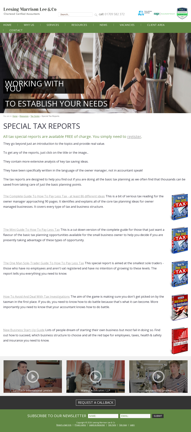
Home (7, 25)
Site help (112, 425)
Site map (123, 425)
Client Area (156, 25)
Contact (16, 30)
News (103, 25)
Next (186, 73)
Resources (79, 25)
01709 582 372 (115, 14)
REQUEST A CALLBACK (95, 402)
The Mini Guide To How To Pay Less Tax (31, 230)
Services (53, 25)
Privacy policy (80, 425)
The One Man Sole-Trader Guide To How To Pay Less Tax (43, 263)
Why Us (29, 25)
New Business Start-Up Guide (24, 330)
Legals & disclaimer (97, 425)
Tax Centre (35, 116)
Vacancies (127, 25)
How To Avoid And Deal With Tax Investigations (36, 297)
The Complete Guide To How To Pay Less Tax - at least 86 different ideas (54, 196)
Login (132, 425)
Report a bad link (63, 425)
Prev (5, 73)
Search (96, 14)
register (134, 136)
